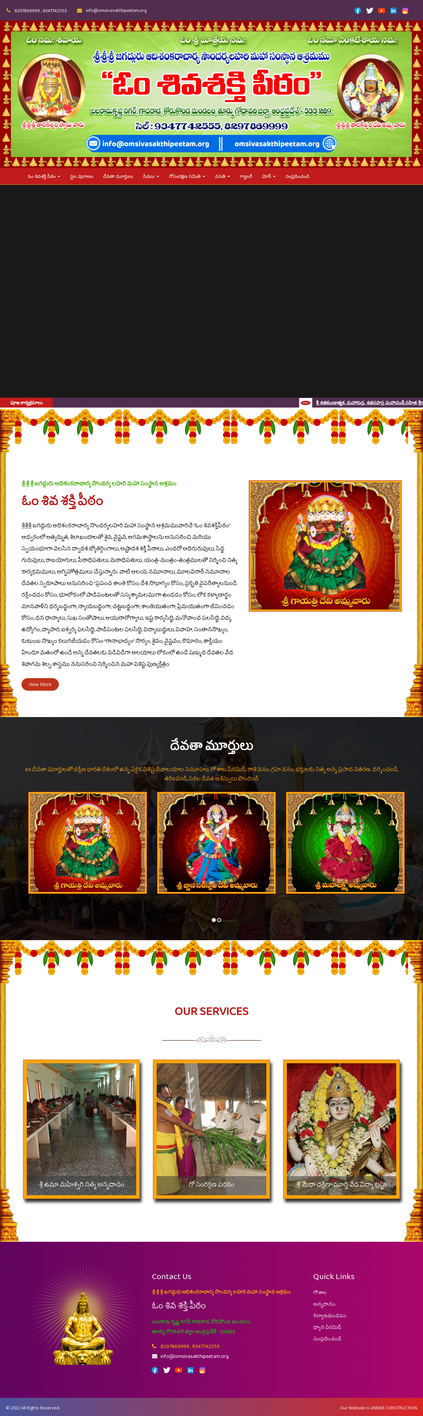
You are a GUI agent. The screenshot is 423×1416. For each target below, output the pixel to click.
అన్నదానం (324, 1306)
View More (40, 684)
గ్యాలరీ (246, 176)
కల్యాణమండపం (329, 1317)
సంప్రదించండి (297, 176)
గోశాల (320, 1294)
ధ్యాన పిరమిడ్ (327, 1329)
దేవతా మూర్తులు (118, 176)
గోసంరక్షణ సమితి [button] (187, 176)
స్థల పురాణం (81, 176)
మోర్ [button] (269, 176)
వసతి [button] (222, 176)
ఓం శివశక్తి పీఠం (44, 176)
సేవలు (151, 176)
